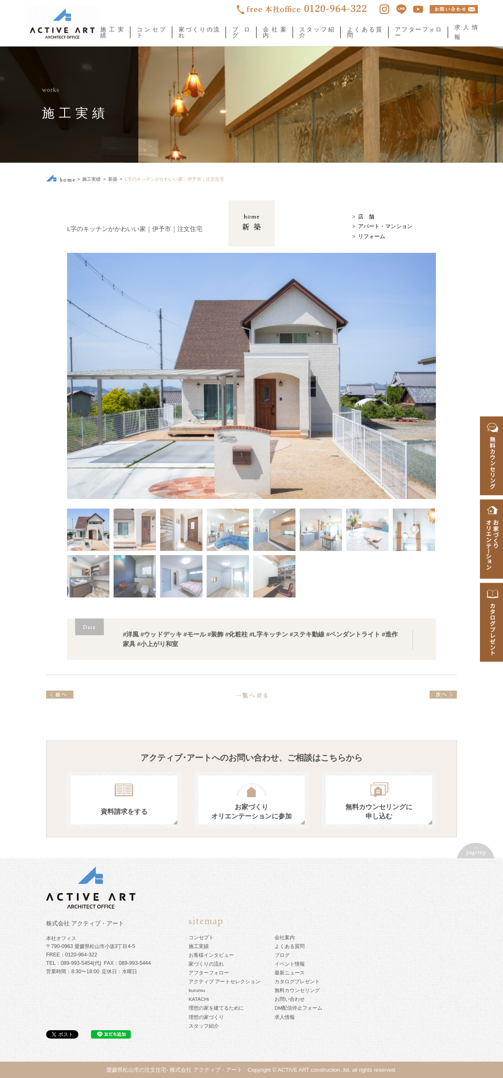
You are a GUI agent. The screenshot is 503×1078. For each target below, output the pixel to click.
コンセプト (151, 32)
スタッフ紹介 (316, 32)
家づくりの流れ (199, 32)
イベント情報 (290, 963)
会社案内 (274, 32)
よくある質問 (364, 32)
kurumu (197, 990)
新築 (112, 179)
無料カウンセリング (297, 990)
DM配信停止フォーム (298, 1007)
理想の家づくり (206, 1017)
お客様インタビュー (211, 955)
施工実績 (112, 32)
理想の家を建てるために (216, 1007)
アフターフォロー (418, 32)
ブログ (241, 32)
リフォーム (371, 236)
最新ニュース (290, 972)
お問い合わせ (290, 999)
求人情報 (285, 1017)
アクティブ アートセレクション (224, 981)
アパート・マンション (385, 226)
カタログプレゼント (297, 981)
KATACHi (199, 999)
